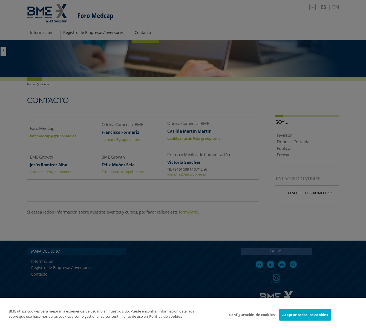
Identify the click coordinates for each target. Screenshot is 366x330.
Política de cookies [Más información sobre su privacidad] (165, 321)
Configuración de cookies (252, 319)
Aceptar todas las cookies (305, 319)
